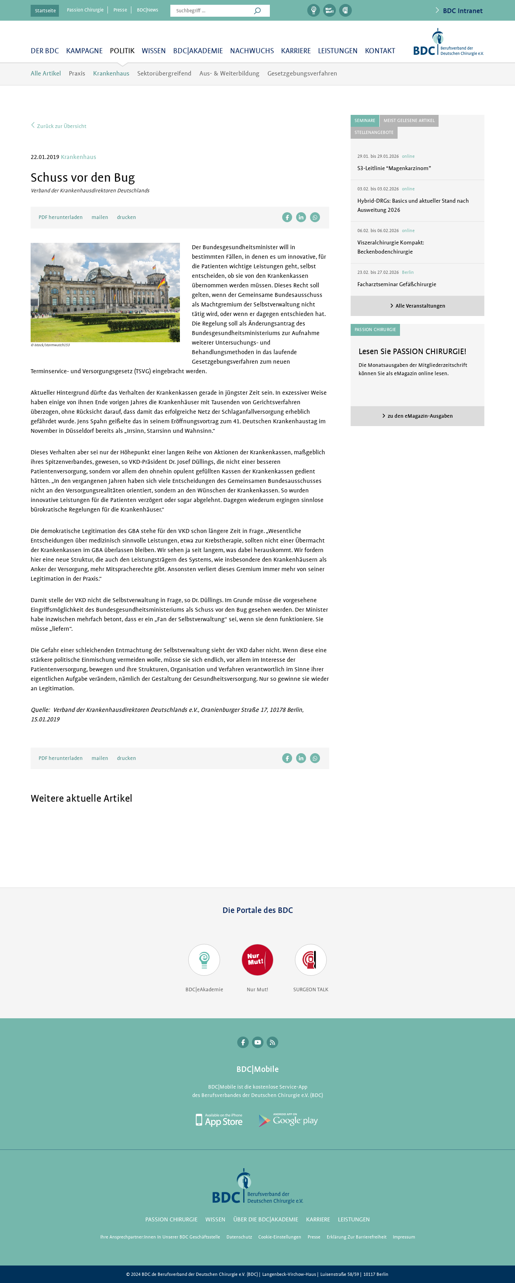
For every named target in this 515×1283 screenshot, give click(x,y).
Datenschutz (239, 1237)
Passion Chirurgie (85, 10)
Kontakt (380, 51)
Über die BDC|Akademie (265, 1219)
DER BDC (45, 51)
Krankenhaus (111, 73)
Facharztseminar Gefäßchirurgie (396, 284)
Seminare (365, 120)
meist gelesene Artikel (409, 120)
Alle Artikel (46, 73)
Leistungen (354, 1219)
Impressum (404, 1237)
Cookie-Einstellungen (279, 1237)
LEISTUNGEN (338, 51)
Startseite (45, 11)
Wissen (154, 51)
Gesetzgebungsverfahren (302, 73)
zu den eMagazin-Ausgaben (420, 416)
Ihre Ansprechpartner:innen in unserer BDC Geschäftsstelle (160, 1237)
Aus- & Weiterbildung (229, 73)
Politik (122, 51)
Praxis (77, 73)
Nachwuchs (252, 51)
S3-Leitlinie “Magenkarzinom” (394, 168)
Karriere (296, 51)
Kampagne (84, 51)
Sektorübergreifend (164, 73)
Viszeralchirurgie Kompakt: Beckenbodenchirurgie (390, 247)
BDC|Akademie (198, 51)
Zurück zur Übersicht (58, 125)
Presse (120, 10)
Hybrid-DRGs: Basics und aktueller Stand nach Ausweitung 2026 (413, 205)
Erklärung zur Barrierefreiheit (356, 1237)
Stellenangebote (374, 132)
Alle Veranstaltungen (420, 306)
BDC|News (147, 10)
